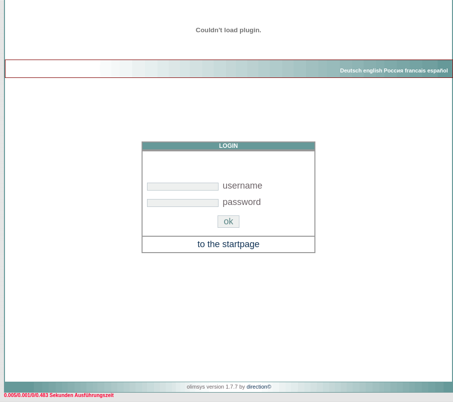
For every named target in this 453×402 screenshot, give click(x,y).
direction (256, 387)
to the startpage (228, 244)
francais (415, 70)
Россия (393, 70)
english (372, 70)
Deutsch (351, 70)
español (437, 70)
